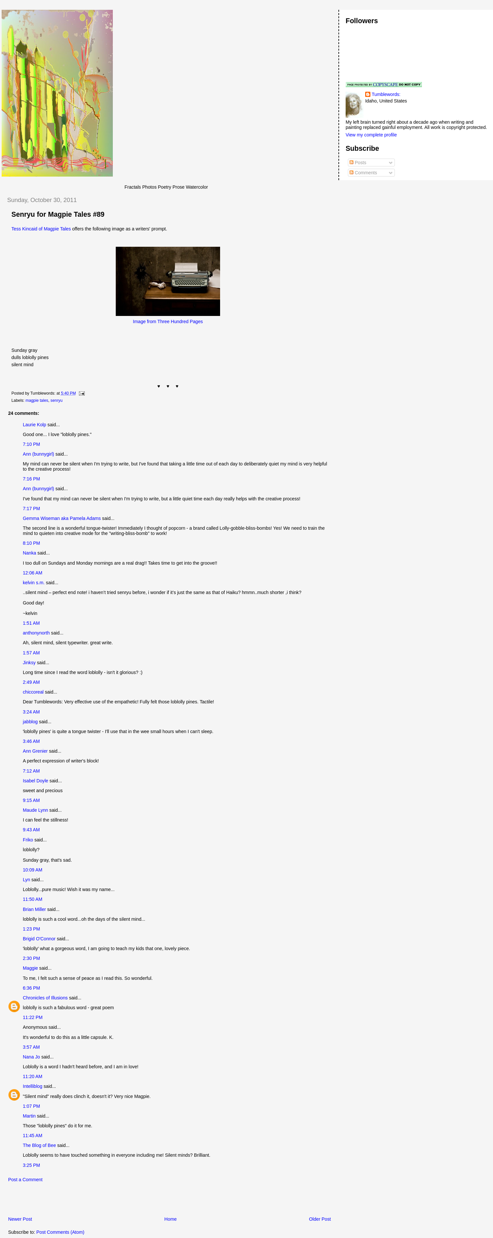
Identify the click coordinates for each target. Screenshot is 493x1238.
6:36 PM (31, 988)
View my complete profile (371, 134)
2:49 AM (31, 682)
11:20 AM (32, 1076)
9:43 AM (31, 829)
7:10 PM (31, 444)
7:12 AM (31, 771)
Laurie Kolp (34, 424)
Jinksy (29, 662)
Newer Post (20, 1219)
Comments (363, 172)
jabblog (30, 721)
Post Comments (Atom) (60, 1232)
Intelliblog (32, 1086)
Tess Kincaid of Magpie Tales (41, 228)
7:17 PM (31, 508)
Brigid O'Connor (39, 938)
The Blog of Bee (39, 1145)
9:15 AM (31, 800)
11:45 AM (32, 1135)
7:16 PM (31, 478)
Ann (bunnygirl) (38, 454)
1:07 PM (31, 1106)
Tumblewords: (386, 94)
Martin (29, 1116)
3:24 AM (31, 711)
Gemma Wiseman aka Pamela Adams (62, 518)
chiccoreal (33, 692)
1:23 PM (31, 929)
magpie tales (36, 400)
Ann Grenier (35, 751)
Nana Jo (31, 1056)
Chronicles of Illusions (45, 997)
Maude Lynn (35, 810)
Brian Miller (34, 909)
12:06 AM (32, 572)
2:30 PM (31, 958)
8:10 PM (31, 543)
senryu (57, 400)
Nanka (29, 553)
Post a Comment (25, 1179)
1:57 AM (31, 652)
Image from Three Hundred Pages (168, 321)
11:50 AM (32, 899)
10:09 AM (32, 869)
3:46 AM (31, 741)
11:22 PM (33, 1017)
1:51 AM (31, 623)
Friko (28, 839)
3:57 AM (31, 1047)
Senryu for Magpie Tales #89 (57, 214)
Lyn (26, 879)
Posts (358, 162)
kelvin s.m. (34, 582)
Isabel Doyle (35, 780)
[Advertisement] (78, 1201)
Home (170, 1219)
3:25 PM (31, 1165)
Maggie (30, 968)
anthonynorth (36, 632)
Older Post (320, 1219)
